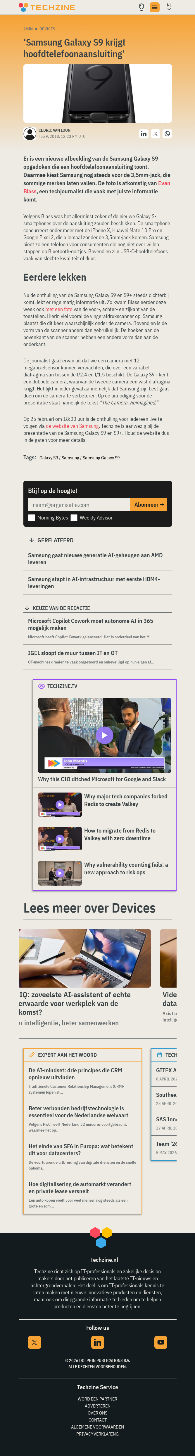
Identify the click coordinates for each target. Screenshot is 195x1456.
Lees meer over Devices (89, 907)
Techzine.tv (62, 686)
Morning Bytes (52, 517)
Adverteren (98, 1406)
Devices (47, 29)
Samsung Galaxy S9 (101, 458)
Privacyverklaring (97, 1434)
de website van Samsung (72, 426)
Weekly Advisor (96, 517)
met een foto (59, 309)
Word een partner (97, 1399)
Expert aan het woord (67, 1055)
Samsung (70, 458)
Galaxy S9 (48, 458)
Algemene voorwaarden (97, 1427)
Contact (98, 1420)
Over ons (97, 1413)
